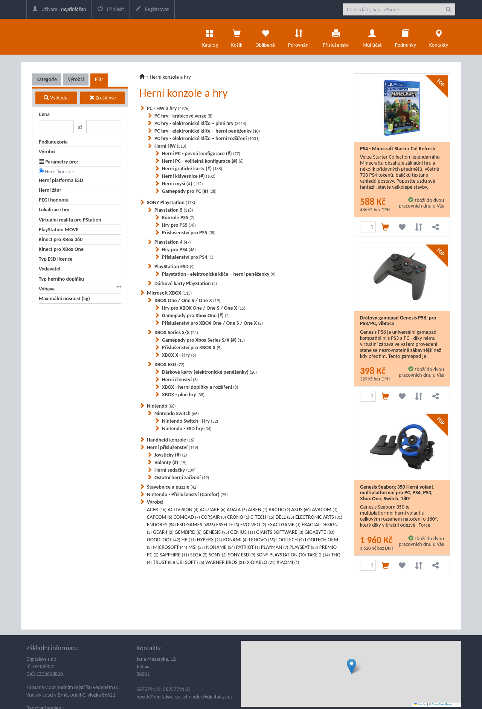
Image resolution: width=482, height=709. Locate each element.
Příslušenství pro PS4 (187, 257)
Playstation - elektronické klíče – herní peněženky (218, 274)
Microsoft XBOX (169, 293)
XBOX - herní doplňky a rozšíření (200, 387)
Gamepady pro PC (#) (189, 191)
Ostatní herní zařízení (181, 477)
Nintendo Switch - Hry (190, 421)
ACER (156, 509)
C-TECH (262, 517)
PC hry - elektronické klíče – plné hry (200, 123)
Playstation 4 (172, 242)
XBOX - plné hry (183, 394)
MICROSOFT (170, 547)
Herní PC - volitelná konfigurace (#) (203, 161)
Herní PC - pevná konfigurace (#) (201, 153)
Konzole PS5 (178, 217)
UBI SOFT (190, 562)
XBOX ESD (169, 364)
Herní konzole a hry (170, 77)
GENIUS (242, 532)
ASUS (301, 509)
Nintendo (161, 406)
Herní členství (180, 379)
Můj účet (372, 36)
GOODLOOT (163, 539)
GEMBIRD (188, 532)
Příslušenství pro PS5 (188, 232)
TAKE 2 (318, 555)
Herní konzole (59, 171)
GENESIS (216, 532)
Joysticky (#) (170, 455)
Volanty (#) (170, 462)
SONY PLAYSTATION (281, 555)
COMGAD (187, 517)
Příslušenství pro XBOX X (191, 347)
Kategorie (47, 79)
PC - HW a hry (168, 108)
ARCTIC (279, 509)
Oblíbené (265, 36)
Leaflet (420, 704)
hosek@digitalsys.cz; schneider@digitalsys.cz (184, 697)
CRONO (238, 517)
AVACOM (325, 509)
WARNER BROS (226, 562)
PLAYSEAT (304, 547)
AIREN (257, 509)
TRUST (164, 562)
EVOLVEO (253, 524)
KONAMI (235, 539)
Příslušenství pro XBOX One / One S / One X (212, 323)
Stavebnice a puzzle (172, 487)
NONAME (220, 547)
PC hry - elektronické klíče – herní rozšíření (206, 138)
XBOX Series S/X (176, 332)
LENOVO (262, 539)
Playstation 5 (173, 210)
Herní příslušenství (172, 447)
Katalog (210, 36)
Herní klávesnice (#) (188, 176)
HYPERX (209, 539)
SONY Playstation (171, 202)
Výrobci (76, 79)
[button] (351, 666)
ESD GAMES (196, 524)
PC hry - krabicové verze (183, 116)
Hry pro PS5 (179, 225)
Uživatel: (59, 9)
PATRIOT (248, 547)
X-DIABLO (261, 562)
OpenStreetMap (441, 704)
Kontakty (438, 36)
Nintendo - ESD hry (187, 428)
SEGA (198, 555)
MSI (196, 547)
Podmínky (405, 36)
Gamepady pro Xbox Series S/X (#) (203, 340)
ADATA (237, 509)
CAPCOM (159, 517)
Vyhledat (56, 98)
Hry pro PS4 (179, 249)
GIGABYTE (319, 532)
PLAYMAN (274, 547)
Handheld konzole (170, 440)
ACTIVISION (183, 509)
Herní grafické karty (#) (192, 168)
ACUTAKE (213, 509)
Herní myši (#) (182, 183)
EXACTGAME (283, 524)
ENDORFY (161, 524)
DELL (285, 517)
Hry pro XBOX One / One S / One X (204, 308)
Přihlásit (111, 9)
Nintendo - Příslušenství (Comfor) (187, 494)
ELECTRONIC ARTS (318, 517)
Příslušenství (336, 36)
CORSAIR (213, 517)
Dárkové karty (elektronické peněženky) (209, 372)
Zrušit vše (102, 98)
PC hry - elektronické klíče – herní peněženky (207, 131)
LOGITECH (290, 539)
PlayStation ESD (174, 266)
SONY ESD (241, 555)
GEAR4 (163, 532)
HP (189, 539)
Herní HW (170, 146)
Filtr (99, 79)
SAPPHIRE (174, 555)
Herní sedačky (174, 470)
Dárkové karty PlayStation (185, 283)
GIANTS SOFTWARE (279, 532)
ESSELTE (227, 524)
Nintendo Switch (176, 413)
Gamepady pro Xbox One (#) (196, 315)
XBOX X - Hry (179, 355)
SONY (218, 555)
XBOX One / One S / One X (187, 300)
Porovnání (299, 36)
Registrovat (152, 9)
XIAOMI (288, 562)
